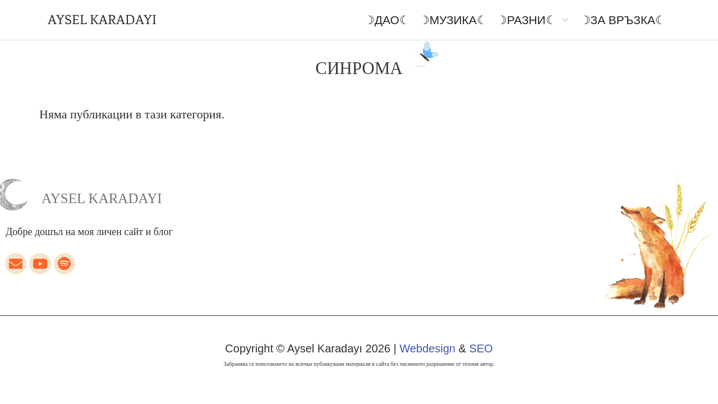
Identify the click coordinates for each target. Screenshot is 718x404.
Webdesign (427, 348)
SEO (481, 348)
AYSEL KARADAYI (102, 19)
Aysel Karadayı (102, 198)
